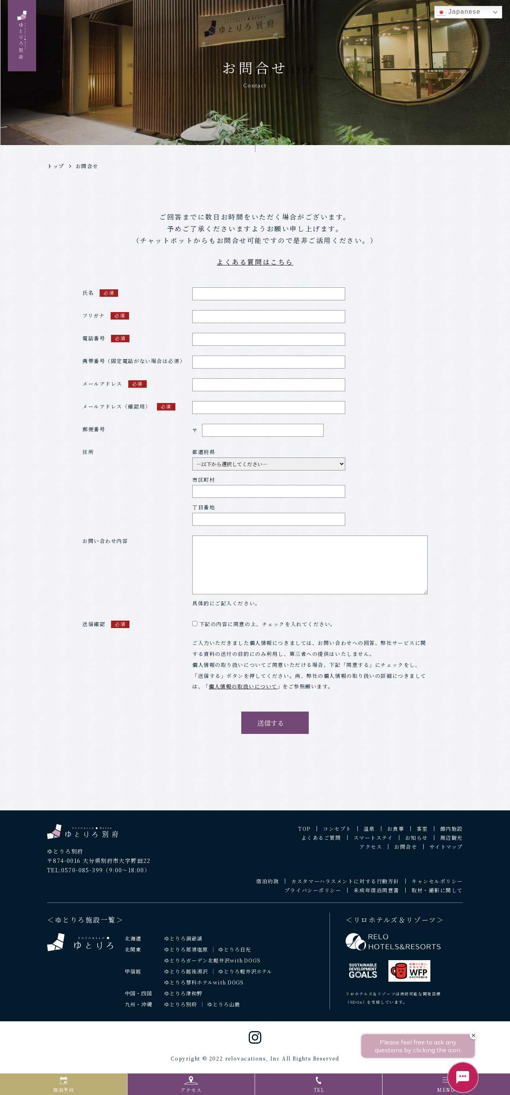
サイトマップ (446, 850)
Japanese (459, 12)
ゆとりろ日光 (234, 953)
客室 (422, 832)
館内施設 (451, 832)
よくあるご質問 (321, 841)
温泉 (369, 832)
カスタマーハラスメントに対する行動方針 (345, 884)
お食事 (395, 832)
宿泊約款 (267, 884)
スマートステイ (373, 841)
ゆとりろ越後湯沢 (186, 974)
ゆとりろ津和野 (183, 996)
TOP (304, 832)
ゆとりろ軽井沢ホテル (245, 974)
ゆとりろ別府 (180, 1007)
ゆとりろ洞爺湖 (183, 942)
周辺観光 (451, 841)
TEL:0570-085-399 (75, 873)
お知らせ (416, 841)
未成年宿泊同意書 (376, 893)
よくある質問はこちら (255, 262)
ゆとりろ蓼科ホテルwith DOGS (204, 985)
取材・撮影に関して (437, 893)
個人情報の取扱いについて (243, 690)
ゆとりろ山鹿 (223, 1007)
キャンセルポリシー (437, 884)
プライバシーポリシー (313, 893)
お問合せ (87, 166)
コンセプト (337, 832)
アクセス (370, 850)
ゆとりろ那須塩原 (186, 953)
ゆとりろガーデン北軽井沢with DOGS (212, 964)
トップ (55, 166)
